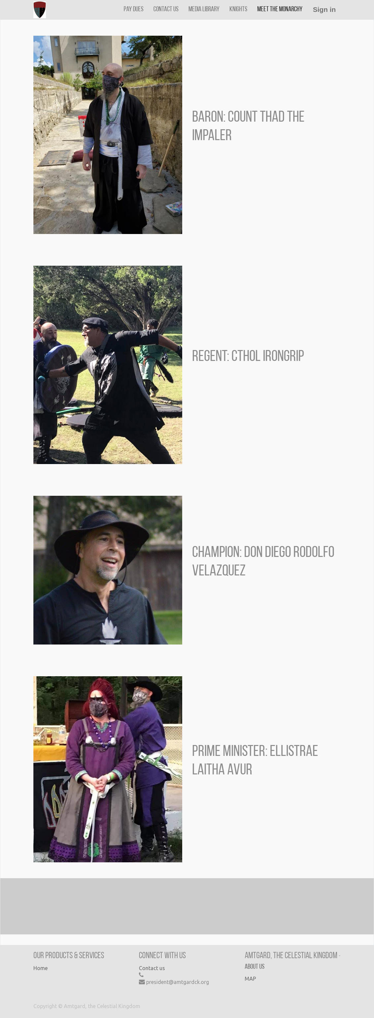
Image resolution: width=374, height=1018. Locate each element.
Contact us (152, 968)
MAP (250, 979)
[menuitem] (133, 9)
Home (40, 968)
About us (255, 966)
